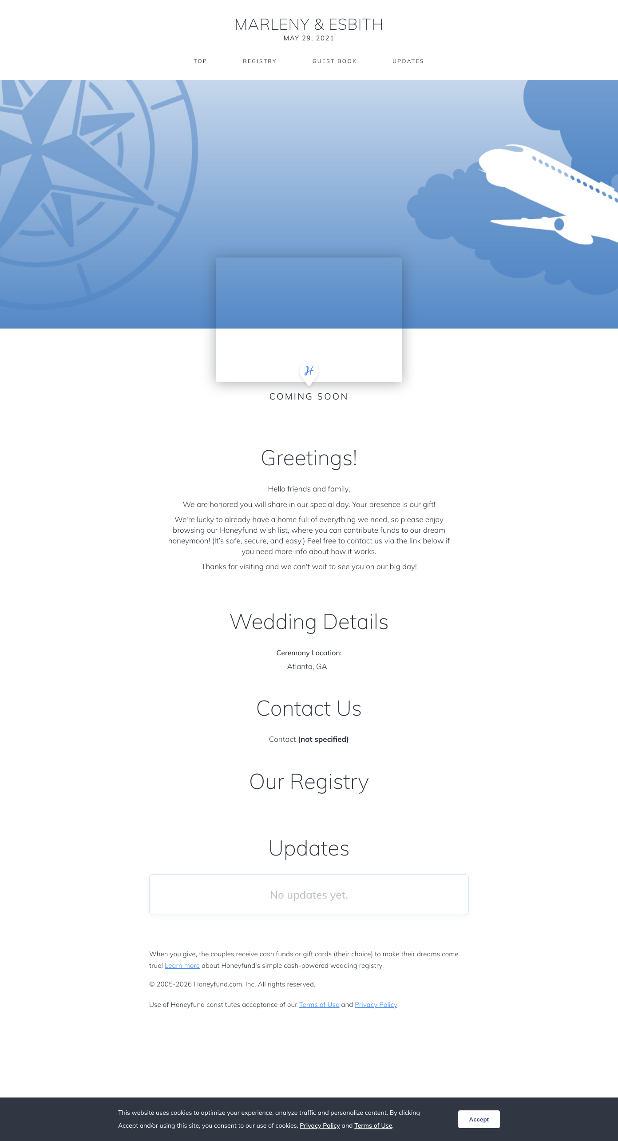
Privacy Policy (376, 1004)
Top (200, 61)
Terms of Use (319, 1004)
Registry (260, 61)
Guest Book (335, 61)
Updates (408, 61)
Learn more (182, 965)
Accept (479, 1119)
